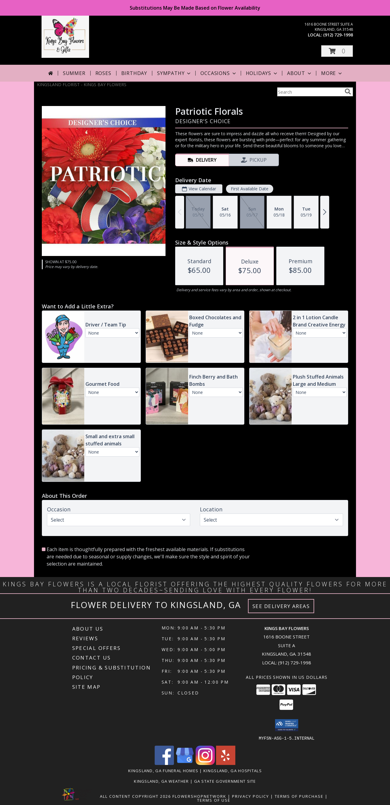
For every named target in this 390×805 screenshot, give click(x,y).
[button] (337, 51)
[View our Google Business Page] (184, 763)
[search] (348, 91)
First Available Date (249, 189)
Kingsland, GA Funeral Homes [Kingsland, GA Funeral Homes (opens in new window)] (163, 770)
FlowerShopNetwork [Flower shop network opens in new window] (199, 796)
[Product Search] (309, 92)
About (299, 73)
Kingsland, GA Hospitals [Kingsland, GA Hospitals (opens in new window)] (232, 770)
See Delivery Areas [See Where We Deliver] (281, 606)
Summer (74, 73)
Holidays (262, 73)
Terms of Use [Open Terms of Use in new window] (214, 800)
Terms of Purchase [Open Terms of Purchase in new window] (299, 796)
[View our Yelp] (225, 763)
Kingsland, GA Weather (161, 781)
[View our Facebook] (164, 763)
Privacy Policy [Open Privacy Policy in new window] (250, 796)
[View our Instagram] (205, 763)
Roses (103, 73)
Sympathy (174, 73)
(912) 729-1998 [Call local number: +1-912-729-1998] (338, 35)
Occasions (218, 73)
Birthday (134, 73)
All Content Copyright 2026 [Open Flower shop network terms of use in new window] (135, 796)
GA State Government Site (225, 781)
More (332, 73)
